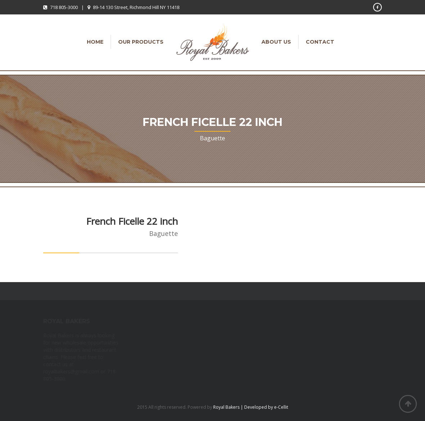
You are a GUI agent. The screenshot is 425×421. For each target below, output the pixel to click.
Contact (320, 42)
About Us (276, 42)
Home (95, 42)
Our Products (141, 42)
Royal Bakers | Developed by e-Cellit (250, 407)
